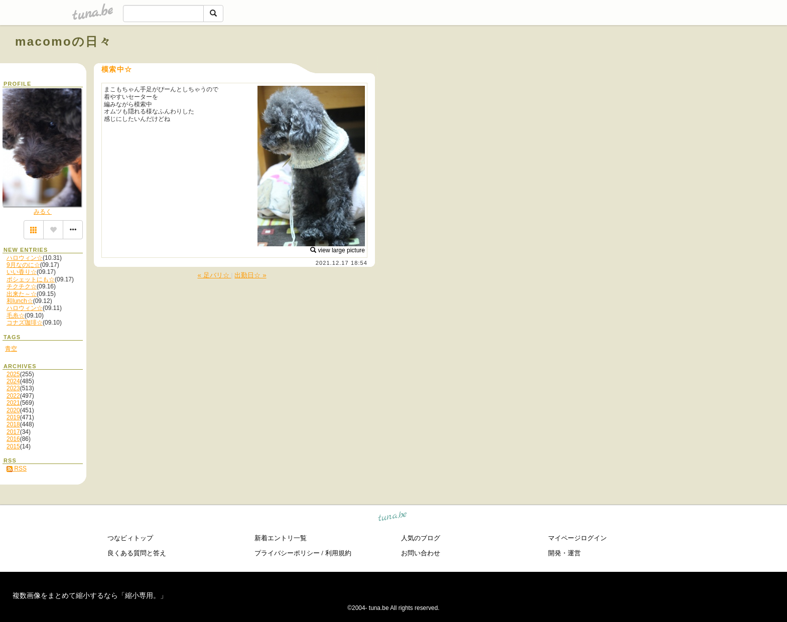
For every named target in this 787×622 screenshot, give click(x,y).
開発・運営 (564, 553)
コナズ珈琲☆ (25, 322)
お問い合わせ (420, 553)
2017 (13, 431)
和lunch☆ (20, 300)
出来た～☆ (22, 293)
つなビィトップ (130, 538)
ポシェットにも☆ (31, 279)
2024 (13, 381)
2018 (13, 424)
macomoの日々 (63, 41)
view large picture (337, 250)
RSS (17, 468)
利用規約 (338, 553)
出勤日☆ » (250, 275)
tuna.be (392, 518)
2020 (13, 410)
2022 (13, 395)
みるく (43, 211)
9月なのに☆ (23, 264)
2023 (13, 388)
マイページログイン (577, 538)
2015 (13, 446)
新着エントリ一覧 (280, 538)
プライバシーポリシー (287, 553)
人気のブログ (420, 538)
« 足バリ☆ (214, 275)
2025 (13, 374)
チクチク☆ (22, 286)
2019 (13, 417)
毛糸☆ (16, 315)
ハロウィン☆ (25, 257)
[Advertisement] (657, 64)
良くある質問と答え (136, 553)
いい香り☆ (22, 271)
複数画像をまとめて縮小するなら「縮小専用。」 (90, 595)
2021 (13, 402)
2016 (13, 438)
